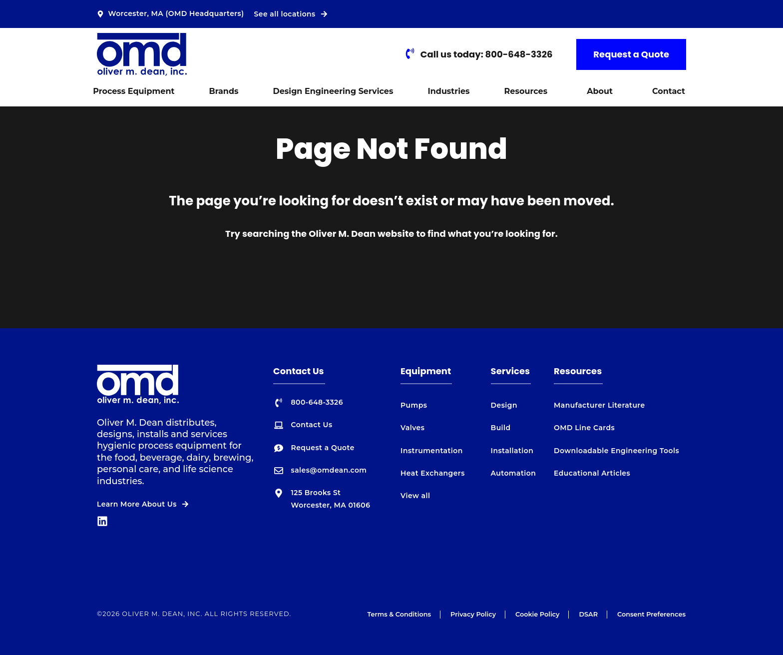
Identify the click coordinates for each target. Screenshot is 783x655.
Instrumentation (431, 450)
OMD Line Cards (584, 427)
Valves (412, 427)
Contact (668, 91)
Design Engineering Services (333, 91)
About (600, 91)
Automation (513, 473)
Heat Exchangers (432, 473)
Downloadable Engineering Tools (616, 450)
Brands (223, 91)
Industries (448, 91)
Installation (512, 450)
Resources (526, 91)
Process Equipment (133, 91)
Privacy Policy (473, 614)
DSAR (588, 614)
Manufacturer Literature (599, 405)
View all (415, 495)
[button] (528, 91)
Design (504, 405)
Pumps (413, 405)
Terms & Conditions (399, 614)
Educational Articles (592, 473)
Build (501, 427)
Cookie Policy (537, 614)
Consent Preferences (651, 614)
